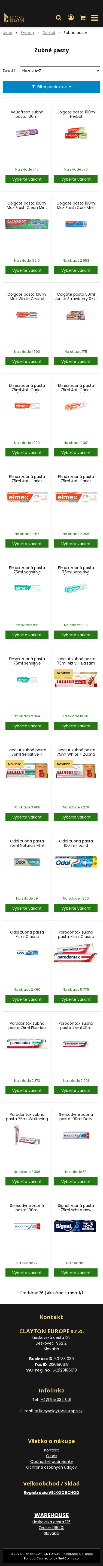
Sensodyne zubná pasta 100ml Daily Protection (76, 1118)
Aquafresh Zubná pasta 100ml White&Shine (27, 116)
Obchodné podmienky (51, 1461)
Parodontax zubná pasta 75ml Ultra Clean (76, 1027)
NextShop (70, 1554)
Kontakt (51, 1450)
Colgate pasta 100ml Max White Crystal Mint (27, 298)
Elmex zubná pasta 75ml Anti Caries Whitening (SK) (76, 480)
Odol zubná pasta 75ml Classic (27, 934)
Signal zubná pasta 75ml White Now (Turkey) (76, 1209)
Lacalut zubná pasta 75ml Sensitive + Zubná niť (27, 754)
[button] (58, 17)
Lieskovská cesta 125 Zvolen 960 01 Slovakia (51, 1527)
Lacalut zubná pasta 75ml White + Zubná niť (76, 754)
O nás (51, 1456)
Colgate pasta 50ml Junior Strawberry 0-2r (76, 296)
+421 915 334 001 (56, 1399)
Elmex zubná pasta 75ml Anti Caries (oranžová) (27, 389)
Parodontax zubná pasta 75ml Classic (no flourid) (76, 936)
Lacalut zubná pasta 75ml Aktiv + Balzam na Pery (76, 663)
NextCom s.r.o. (68, 1558)
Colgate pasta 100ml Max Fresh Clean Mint (27, 205)
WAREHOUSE (51, 1515)
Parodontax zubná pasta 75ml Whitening (27, 1116)
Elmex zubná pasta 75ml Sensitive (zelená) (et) (27, 572)
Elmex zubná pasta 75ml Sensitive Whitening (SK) (27, 663)
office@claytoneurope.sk (59, 1411)
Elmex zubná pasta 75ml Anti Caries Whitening (27, 480)
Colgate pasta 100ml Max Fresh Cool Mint (76, 205)
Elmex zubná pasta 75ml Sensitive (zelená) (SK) (76, 572)
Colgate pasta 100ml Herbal (76, 114)
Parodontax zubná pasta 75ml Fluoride (27, 1025)
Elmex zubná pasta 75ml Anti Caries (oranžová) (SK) (76, 389)
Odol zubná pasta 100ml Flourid (76, 843)
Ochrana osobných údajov (51, 1467)
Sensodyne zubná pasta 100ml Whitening (27, 1209)
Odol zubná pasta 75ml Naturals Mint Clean (27, 845)
